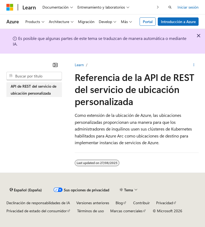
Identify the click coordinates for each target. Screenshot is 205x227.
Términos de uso (90, 210)
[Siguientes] (158, 7)
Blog (119, 202)
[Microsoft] (9, 7)
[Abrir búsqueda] (170, 7)
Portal (148, 21)
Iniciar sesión (188, 7)
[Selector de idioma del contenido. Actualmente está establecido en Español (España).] (25, 190)
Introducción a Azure (178, 21)
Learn (79, 64)
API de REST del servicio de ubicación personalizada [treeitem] (33, 90)
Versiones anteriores (92, 202)
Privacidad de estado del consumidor (36, 210)
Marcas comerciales (126, 210)
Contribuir (141, 202)
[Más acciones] (194, 65)
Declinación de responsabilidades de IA (38, 202)
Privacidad (164, 202)
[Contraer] (55, 65)
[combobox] (34, 76)
